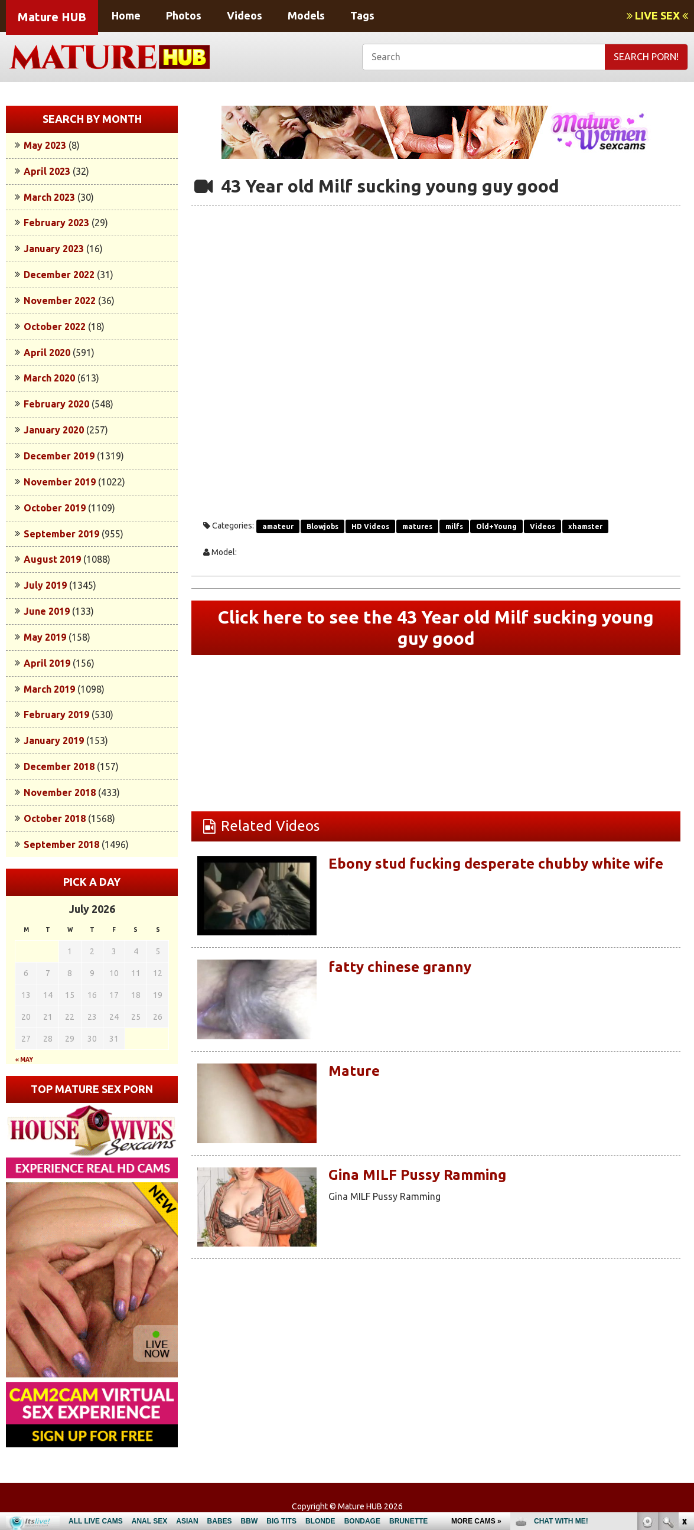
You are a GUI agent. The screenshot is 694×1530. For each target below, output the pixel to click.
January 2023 (54, 248)
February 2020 (56, 404)
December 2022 (59, 274)
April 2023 (47, 171)
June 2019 (47, 611)
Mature (354, 1071)
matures (417, 526)
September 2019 (61, 534)
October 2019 (55, 508)
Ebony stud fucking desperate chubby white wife (495, 864)
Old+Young (496, 526)
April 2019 (47, 663)
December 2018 (59, 766)
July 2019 (45, 585)
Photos (183, 15)
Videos (244, 15)
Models (306, 15)
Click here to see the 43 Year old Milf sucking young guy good (436, 627)
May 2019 (45, 637)
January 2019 (54, 740)
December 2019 (59, 456)
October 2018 (55, 818)
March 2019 (49, 689)
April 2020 (47, 352)
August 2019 (52, 559)
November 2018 (60, 792)
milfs (454, 526)
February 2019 (56, 714)
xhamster (585, 526)
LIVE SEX (657, 15)
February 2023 (56, 222)
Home (126, 15)
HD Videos (370, 526)
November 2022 (60, 300)
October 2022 (55, 326)
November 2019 (60, 482)
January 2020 (54, 430)
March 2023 (49, 197)
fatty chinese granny (399, 967)
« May (24, 1059)
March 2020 (49, 378)
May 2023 (45, 145)
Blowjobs (322, 526)
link (683, 1345)
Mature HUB (52, 17)
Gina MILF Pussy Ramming (417, 1175)
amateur (278, 526)
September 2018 (61, 844)
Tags (362, 15)
